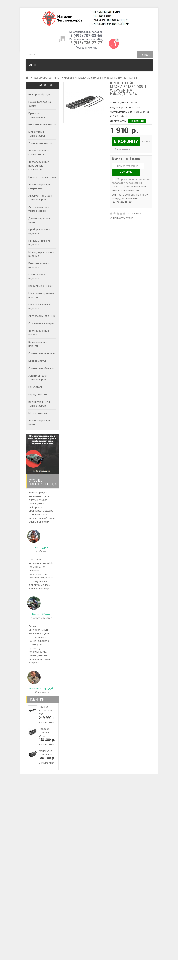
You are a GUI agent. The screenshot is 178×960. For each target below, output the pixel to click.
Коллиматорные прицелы (38, 344)
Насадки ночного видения (39, 306)
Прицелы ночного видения (39, 243)
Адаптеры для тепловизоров (37, 378)
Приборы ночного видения (39, 231)
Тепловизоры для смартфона (39, 186)
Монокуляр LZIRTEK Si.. (46, 753)
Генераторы (35, 387)
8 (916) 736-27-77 (86, 43)
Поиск (145, 55)
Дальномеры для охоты (39, 220)
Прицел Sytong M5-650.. (46, 710)
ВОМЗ (134, 103)
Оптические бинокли (41, 368)
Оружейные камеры (41, 323)
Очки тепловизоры (40, 143)
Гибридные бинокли (40, 286)
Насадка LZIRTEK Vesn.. (44, 732)
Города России (37, 394)
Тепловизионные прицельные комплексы (38, 166)
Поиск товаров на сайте (39, 104)
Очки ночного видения (37, 276)
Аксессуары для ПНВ (46, 78)
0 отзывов (134, 213)
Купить (125, 172)
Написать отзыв (121, 218)
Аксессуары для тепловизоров (38, 209)
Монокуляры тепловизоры (36, 134)
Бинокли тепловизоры (42, 124)
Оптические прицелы (41, 353)
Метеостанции (37, 413)
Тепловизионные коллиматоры (38, 152)
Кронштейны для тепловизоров (39, 404)
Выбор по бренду (39, 94)
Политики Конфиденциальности (129, 188)
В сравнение (122, 149)
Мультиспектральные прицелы (41, 295)
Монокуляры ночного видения (41, 254)
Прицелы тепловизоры (36, 115)
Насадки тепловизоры (42, 177)
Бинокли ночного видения (39, 265)
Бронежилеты (37, 361)
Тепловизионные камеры (38, 333)
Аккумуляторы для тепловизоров (40, 198)
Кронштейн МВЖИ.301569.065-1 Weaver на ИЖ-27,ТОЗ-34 (100, 78)
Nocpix (33, 663)
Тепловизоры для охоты (39, 422)
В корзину (46, 722)
